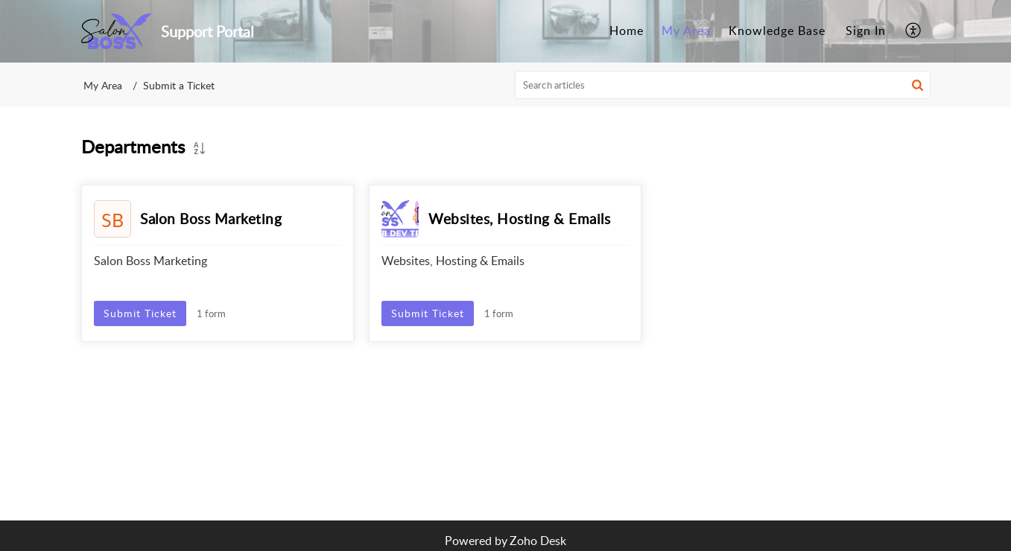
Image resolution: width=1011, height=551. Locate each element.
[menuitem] (865, 31)
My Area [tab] (686, 30)
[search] (723, 85)
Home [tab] (626, 30)
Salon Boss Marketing (211, 218)
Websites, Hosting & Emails (519, 218)
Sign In (866, 30)
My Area (102, 85)
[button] (917, 85)
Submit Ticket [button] (140, 313)
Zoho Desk (538, 540)
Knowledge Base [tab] (777, 30)
